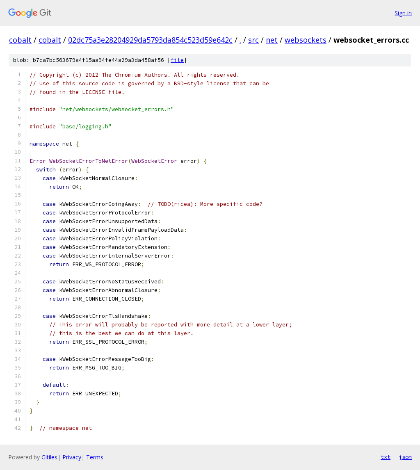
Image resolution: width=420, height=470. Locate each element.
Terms (94, 457)
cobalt (20, 40)
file (177, 60)
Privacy (71, 457)
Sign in (403, 13)
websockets (305, 40)
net (272, 40)
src (253, 40)
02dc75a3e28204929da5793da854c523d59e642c (150, 40)
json (405, 457)
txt (385, 457)
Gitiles (49, 457)
